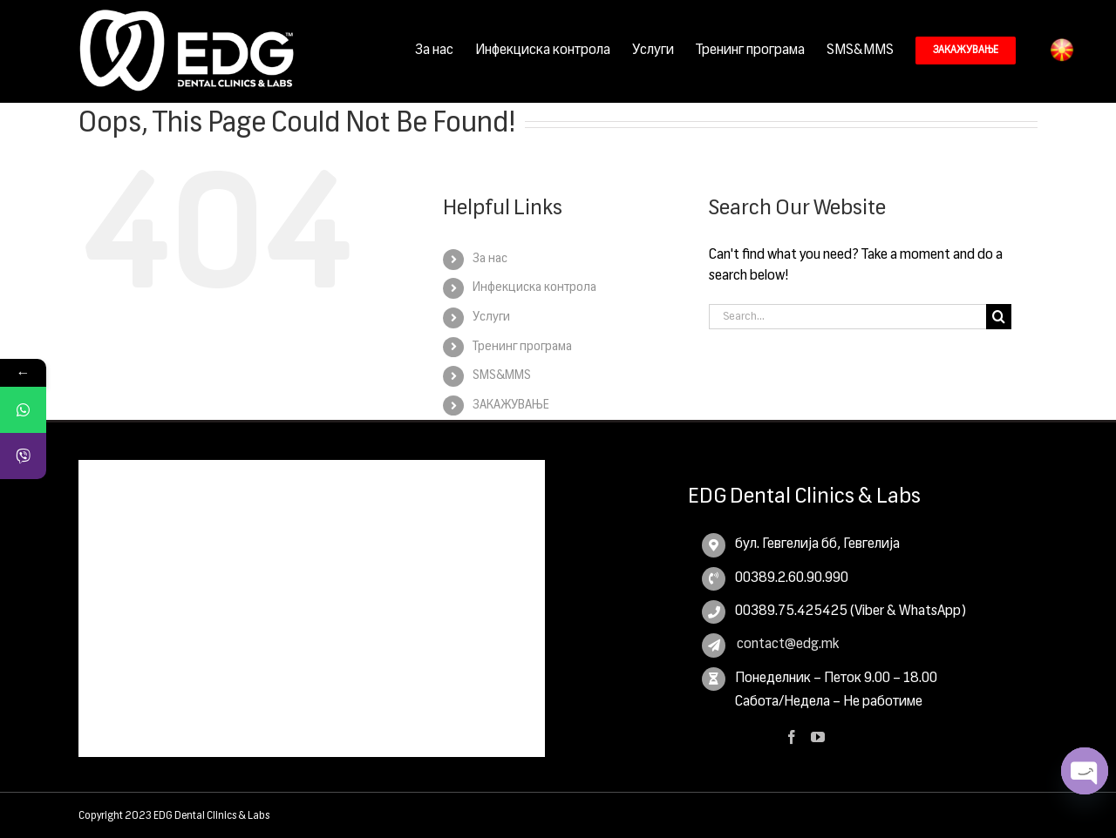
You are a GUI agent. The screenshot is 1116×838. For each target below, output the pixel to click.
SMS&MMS (502, 375)
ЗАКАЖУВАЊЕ (511, 405)
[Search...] (847, 316)
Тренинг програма (522, 347)
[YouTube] (818, 737)
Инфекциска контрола (534, 287)
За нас (490, 259)
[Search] (998, 316)
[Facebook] (792, 737)
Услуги (491, 317)
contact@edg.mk (787, 645)
